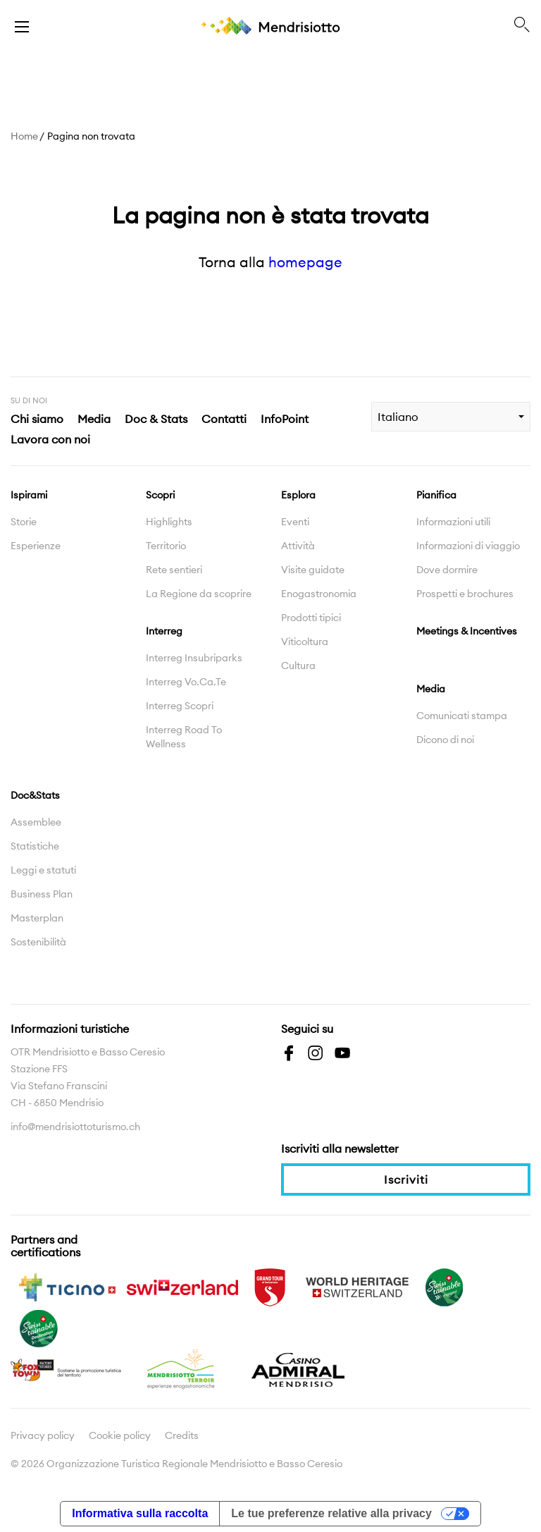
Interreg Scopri (179, 705)
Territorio (166, 545)
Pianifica (436, 495)
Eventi (295, 521)
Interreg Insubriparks (194, 657)
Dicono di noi (445, 739)
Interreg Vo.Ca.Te (186, 681)
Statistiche (35, 846)
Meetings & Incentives (466, 631)
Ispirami (29, 495)
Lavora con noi (50, 439)
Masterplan (37, 918)
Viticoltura (304, 641)
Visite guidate (312, 569)
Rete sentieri (174, 569)
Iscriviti (406, 1179)
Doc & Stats (156, 418)
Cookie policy (120, 1435)
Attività (298, 545)
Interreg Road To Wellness (184, 736)
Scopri (160, 495)
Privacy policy (43, 1435)
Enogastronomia (318, 593)
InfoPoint (285, 418)
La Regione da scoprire (198, 593)
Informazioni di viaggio (468, 545)
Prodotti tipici (311, 617)
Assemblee (36, 822)
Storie (24, 521)
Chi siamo (37, 418)
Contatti (224, 418)
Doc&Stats (35, 795)
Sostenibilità (38, 942)
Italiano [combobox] (398, 417)
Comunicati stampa (461, 715)
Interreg (164, 631)
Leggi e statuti (43, 870)
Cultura (298, 665)
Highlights (169, 521)
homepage (305, 262)
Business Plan (42, 894)
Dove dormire (447, 569)
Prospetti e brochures (465, 593)
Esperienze (36, 545)
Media (94, 418)
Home (24, 136)
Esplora (298, 495)
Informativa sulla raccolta (140, 1513)
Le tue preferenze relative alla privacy (331, 1513)
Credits (182, 1435)
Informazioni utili (453, 521)
